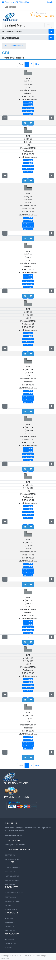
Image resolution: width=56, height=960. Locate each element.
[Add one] (51, 117)
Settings (8, 947)
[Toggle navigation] (48, 25)
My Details (9, 939)
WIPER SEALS (10, 884)
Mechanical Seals (12, 901)
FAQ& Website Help (13, 859)
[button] (31, 123)
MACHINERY (9, 926)
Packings (9, 905)
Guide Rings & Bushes (14, 893)
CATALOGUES (10, 931)
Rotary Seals (10, 897)
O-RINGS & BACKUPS (13, 867)
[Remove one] (4, 117)
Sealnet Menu (14, 25)
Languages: (10, 7)
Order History (11, 943)
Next (37, 64)
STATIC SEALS (10, 872)
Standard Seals (17, 46)
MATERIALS (9, 918)
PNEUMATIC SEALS (12, 880)
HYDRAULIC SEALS (12, 876)
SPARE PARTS (10, 922)
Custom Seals (11, 910)
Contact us (10, 855)
